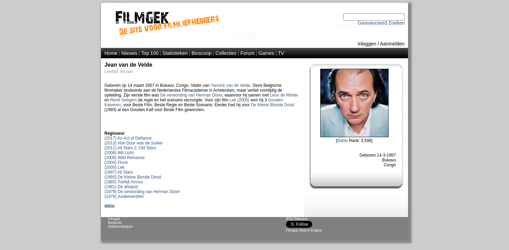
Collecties (226, 53)
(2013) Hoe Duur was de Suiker (133, 143)
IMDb (109, 206)
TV (281, 53)
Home (110, 53)
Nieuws (129, 53)
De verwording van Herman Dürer (191, 95)
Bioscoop (202, 53)
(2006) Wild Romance (124, 157)
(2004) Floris (116, 162)
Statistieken (174, 53)
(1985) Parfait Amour (123, 182)
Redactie (114, 223)
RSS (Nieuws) (297, 219)
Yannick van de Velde (231, 85)
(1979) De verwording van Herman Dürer (142, 191)
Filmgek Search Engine (304, 230)
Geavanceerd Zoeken (381, 23)
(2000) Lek (114, 167)
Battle (342, 140)
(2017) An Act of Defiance (128, 138)
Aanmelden (392, 44)
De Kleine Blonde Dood (272, 104)
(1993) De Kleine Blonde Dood (132, 177)
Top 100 (150, 53)
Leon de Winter (284, 95)
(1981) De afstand (121, 186)
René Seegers (123, 100)
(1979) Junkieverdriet (124, 196)
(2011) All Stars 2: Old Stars (130, 147)
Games (266, 53)
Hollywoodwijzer (120, 226)
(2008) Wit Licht (119, 152)
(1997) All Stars (118, 172)
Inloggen (367, 44)
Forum (247, 53)
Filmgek (114, 219)
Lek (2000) (239, 100)
